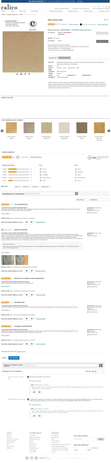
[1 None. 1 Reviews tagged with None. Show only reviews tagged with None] (90, 175)
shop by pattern (12, 14)
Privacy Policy (33, 444)
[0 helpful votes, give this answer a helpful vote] (34, 392)
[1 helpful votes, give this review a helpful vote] (26, 222)
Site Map (9, 448)
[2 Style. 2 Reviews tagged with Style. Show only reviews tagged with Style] (54, 180)
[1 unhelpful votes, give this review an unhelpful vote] (31, 271)
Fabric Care (55, 442)
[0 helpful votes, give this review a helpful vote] (26, 295)
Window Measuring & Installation (61, 444)
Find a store (10, 442)
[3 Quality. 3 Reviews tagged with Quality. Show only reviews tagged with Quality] (54, 172)
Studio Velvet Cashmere (64, 137)
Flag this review (40, 222)
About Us (9, 435)
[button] (103, 6)
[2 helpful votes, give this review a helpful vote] (26, 344)
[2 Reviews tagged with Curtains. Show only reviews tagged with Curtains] (26, 187)
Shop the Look (55, 437)
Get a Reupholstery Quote (101, 8)
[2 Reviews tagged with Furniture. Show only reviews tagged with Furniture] (35, 187)
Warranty (31, 442)
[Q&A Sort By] (97, 371)
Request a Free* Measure (81, 8)
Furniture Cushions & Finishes (60, 450)
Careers (9, 437)
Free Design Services (13, 439)
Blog (53, 439)
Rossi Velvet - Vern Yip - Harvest (99, 138)
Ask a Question (102, 24)
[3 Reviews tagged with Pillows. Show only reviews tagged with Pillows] (17, 187)
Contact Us (32, 435)
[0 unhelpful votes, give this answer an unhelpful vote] (39, 392)
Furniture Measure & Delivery (60, 448)
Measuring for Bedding (58, 446)
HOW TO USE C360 (64, 58)
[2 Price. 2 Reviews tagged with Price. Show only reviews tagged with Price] (90, 169)
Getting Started (11, 441)
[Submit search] (101, 365)
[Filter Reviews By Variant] (100, 199)
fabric (3, 14)
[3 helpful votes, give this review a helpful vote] (26, 271)
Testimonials (10, 446)
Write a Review (73, 24)
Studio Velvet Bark (82, 137)
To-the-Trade (55, 441)
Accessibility (32, 451)
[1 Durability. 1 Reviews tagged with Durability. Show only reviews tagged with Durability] (90, 172)
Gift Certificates (33, 448)
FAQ (8, 444)
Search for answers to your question (13, 365)
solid (21, 14)
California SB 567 (71, 458)
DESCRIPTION (53, 58)
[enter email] (85, 439)
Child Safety (32, 450)
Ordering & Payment (34, 437)
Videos (54, 451)
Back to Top (21, 351)
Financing (32, 446)
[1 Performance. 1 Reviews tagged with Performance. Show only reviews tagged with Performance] (90, 178)
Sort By (88, 371)
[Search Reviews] (52, 193)
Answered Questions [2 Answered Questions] (89, 24)
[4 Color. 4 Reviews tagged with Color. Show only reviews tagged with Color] (54, 169)
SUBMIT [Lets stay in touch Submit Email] (100, 439)
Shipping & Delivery (34, 439)
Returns (31, 441)
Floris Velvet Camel (11, 137)
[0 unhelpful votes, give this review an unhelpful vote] (32, 222)
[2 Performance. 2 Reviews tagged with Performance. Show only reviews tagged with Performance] (54, 178)
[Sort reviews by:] (82, 199)
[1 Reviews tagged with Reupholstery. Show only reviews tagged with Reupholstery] (46, 187)
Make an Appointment (62, 8)
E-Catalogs (55, 435)
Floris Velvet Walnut (29, 137)
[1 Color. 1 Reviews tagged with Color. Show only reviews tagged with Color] (90, 180)
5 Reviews (64, 24)
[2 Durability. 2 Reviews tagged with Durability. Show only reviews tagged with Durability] (54, 175)
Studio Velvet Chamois (46, 137)
